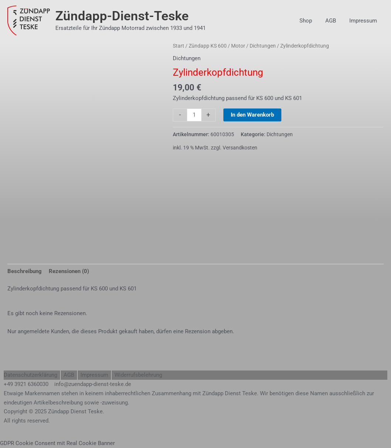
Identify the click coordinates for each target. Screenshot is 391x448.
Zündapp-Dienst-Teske (122, 16)
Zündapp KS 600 (208, 46)
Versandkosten (240, 148)
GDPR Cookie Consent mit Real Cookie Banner (57, 443)
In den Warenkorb (252, 114)
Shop (311, 20)
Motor (238, 46)
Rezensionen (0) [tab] (69, 271)
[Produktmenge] (194, 115)
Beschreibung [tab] (24, 271)
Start (178, 46)
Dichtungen (263, 46)
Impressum (364, 20)
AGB (334, 20)
